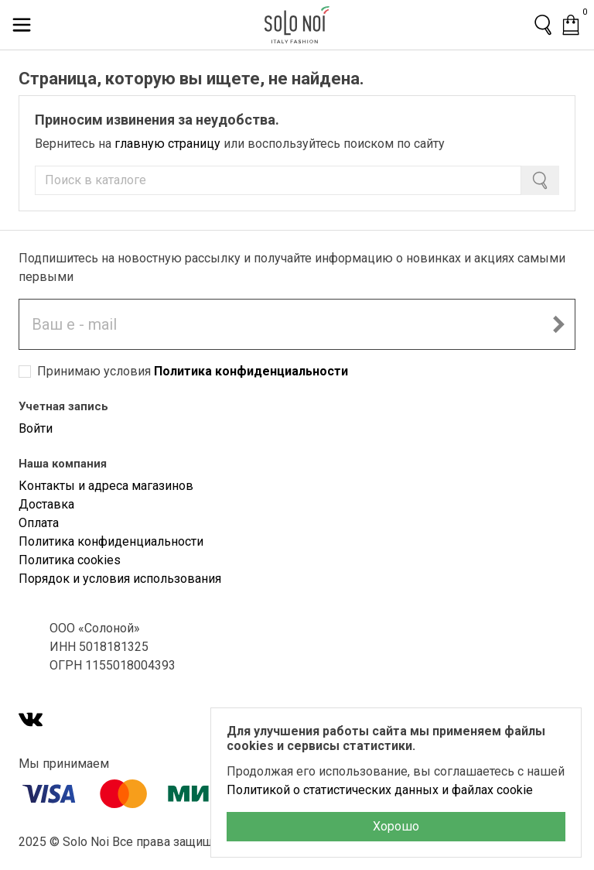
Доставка (46, 504)
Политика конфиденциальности (251, 371)
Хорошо (396, 826)
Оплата (39, 522)
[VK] (31, 721)
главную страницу (167, 143)
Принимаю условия (192, 371)
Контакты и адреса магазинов (106, 485)
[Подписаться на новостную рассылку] (558, 324)
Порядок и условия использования (120, 578)
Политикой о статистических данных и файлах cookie (380, 790)
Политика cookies (70, 560)
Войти (36, 428)
